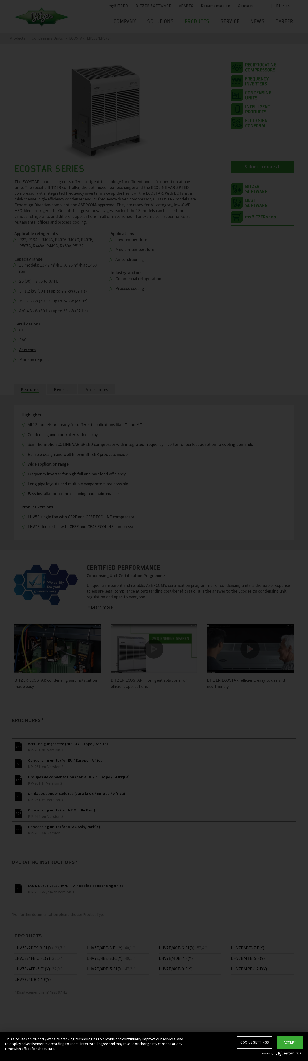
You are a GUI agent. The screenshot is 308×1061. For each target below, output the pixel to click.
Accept (290, 1042)
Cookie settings (254, 1042)
